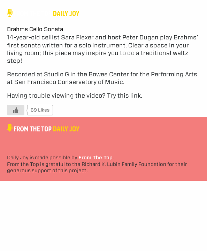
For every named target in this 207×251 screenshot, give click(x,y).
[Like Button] (15, 110)
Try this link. (124, 95)
